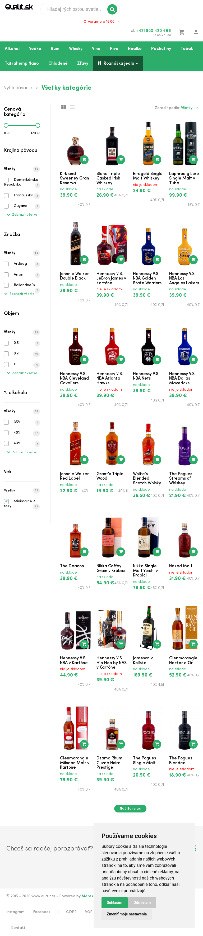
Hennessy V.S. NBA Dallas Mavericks (182, 378)
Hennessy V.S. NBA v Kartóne (74, 660)
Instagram (15, 912)
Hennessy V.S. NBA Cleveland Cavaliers (74, 378)
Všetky (22, 169)
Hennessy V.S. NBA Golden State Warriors (147, 278)
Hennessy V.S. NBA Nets (146, 376)
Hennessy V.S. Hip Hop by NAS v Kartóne (111, 663)
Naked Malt (180, 566)
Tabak (187, 49)
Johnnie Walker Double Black (74, 276)
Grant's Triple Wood (109, 476)
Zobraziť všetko (22, 214)
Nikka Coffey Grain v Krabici (110, 568)
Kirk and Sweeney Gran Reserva (74, 178)
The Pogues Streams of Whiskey (180, 478)
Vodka (35, 49)
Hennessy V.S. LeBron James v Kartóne (111, 278)
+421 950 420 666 (153, 31)
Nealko (135, 49)
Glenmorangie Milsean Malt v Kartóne (74, 763)
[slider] (6, 125)
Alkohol (12, 49)
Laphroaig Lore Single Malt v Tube (184, 178)
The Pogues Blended (180, 760)
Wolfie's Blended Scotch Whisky (147, 478)
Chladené (58, 64)
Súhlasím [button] (114, 902)
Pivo (114, 49)
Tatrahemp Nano (22, 64)
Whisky (75, 49)
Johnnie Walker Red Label (74, 476)
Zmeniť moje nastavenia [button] (127, 914)
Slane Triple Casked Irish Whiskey (108, 178)
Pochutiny (161, 49)
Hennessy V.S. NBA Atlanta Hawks (109, 378)
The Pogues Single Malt (144, 760)
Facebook (41, 912)
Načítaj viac (130, 809)
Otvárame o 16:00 (102, 22)
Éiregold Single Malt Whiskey (148, 176)
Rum (55, 49)
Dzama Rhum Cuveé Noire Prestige (109, 763)
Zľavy (82, 64)
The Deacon (72, 566)
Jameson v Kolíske (143, 660)
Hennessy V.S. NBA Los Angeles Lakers (184, 278)
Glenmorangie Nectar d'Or (183, 660)
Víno (96, 49)
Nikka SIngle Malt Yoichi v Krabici (145, 571)
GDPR (71, 912)
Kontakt (18, 928)
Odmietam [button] (142, 902)
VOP (89, 912)
